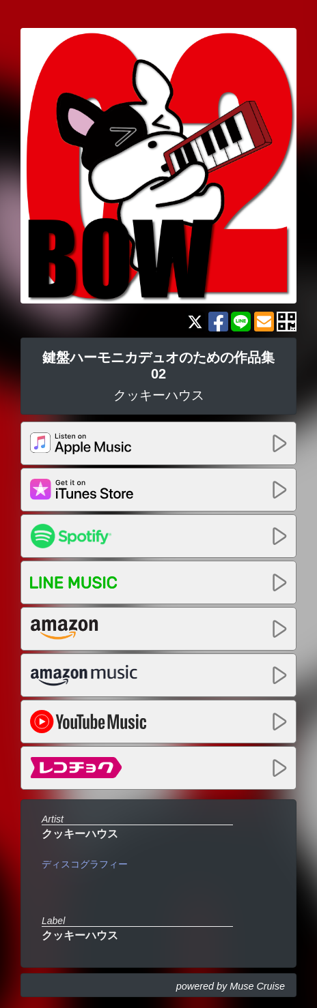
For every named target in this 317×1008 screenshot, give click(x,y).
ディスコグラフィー (85, 864)
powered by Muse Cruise (230, 986)
